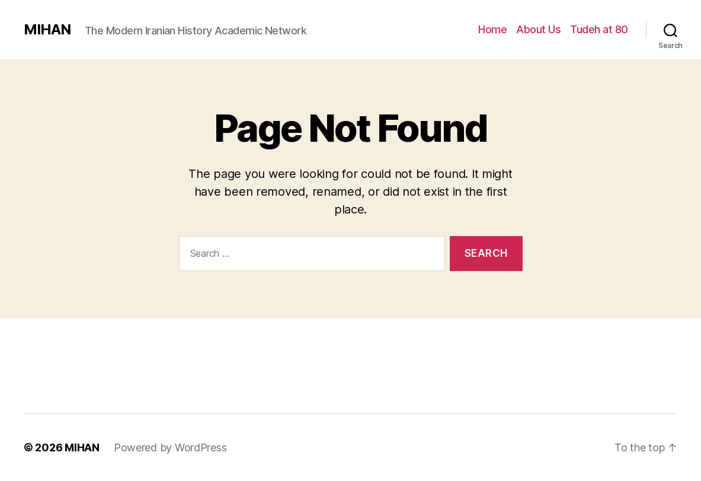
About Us (538, 29)
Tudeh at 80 (599, 29)
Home (492, 29)
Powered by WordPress (170, 447)
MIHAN (47, 30)
